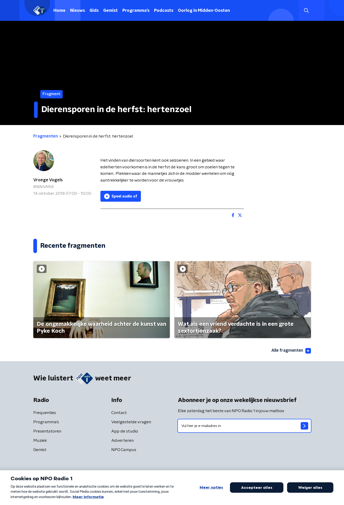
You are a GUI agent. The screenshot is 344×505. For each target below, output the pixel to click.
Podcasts (163, 11)
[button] (306, 10)
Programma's (135, 11)
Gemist (110, 11)
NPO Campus (123, 450)
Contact (119, 413)
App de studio (124, 431)
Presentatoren (47, 431)
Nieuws (77, 11)
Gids (94, 11)
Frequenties (44, 413)
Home (59, 11)
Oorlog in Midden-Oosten (204, 11)
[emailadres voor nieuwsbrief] (244, 425)
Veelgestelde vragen (131, 422)
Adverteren (122, 441)
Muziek (40, 441)
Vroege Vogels (48, 180)
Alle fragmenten (291, 351)
